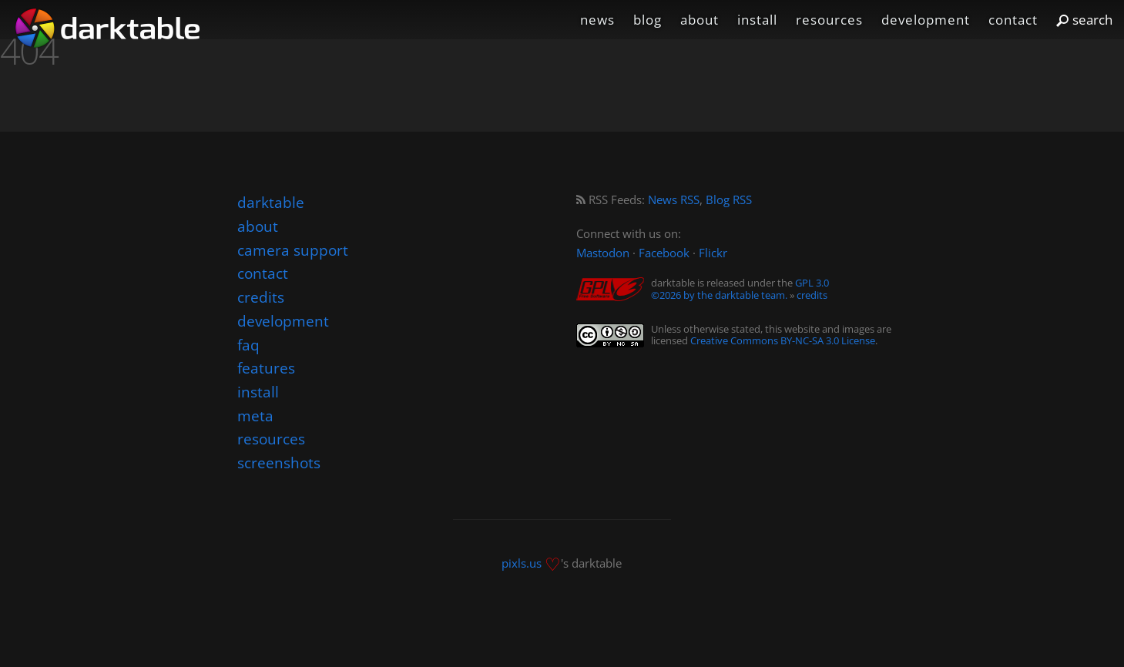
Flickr (713, 253)
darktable (270, 202)
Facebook (664, 253)
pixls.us (522, 563)
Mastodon (602, 253)
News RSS (674, 200)
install (757, 19)
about (699, 19)
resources (829, 19)
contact (1013, 19)
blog (647, 19)
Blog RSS (729, 200)
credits (812, 295)
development (925, 19)
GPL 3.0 (812, 283)
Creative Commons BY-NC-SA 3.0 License (782, 340)
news (597, 19)
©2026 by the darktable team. (719, 295)
